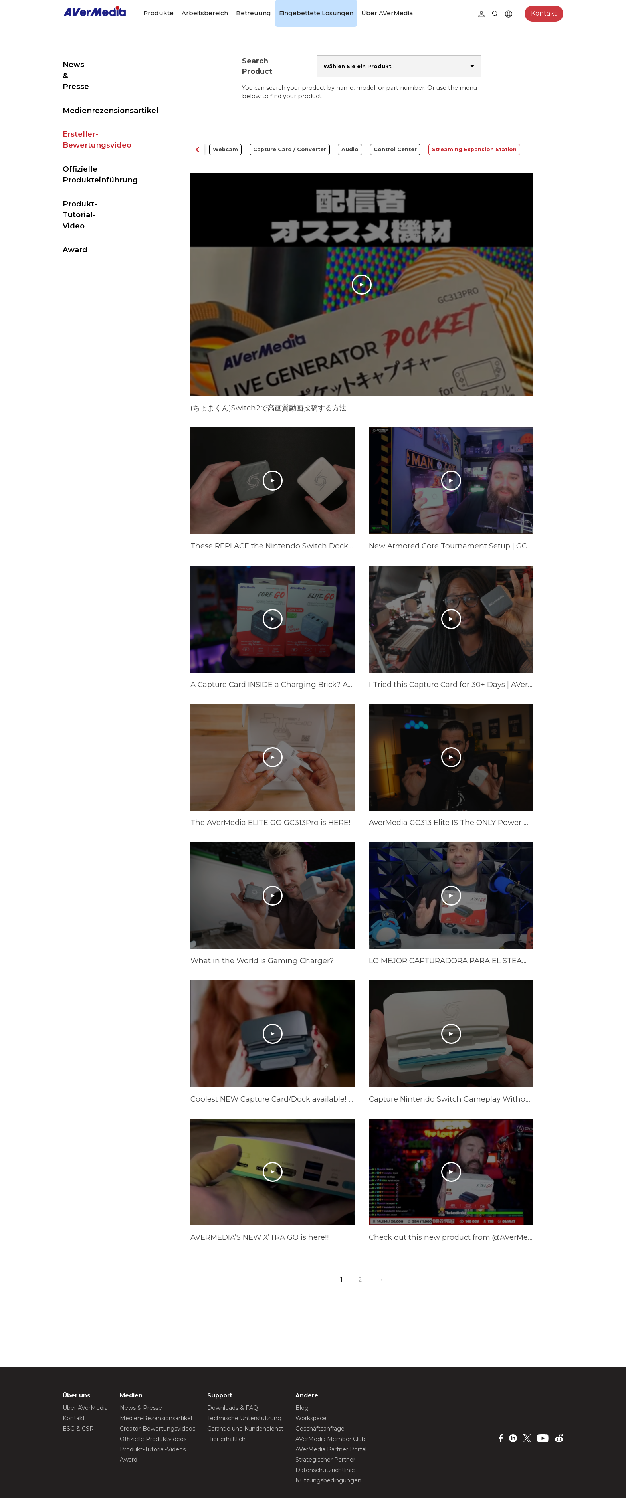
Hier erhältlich (226, 1393)
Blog (302, 1362)
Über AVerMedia (387, 13)
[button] (217, 150)
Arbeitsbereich (205, 13)
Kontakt (544, 13)
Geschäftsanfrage (320, 1383)
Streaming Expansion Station (476, 149)
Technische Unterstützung (244, 1372)
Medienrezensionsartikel (110, 88)
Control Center (397, 149)
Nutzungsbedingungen (328, 1435)
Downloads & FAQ (232, 1362)
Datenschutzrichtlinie (325, 1424)
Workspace (311, 1372)
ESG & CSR (78, 1383)
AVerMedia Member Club (330, 1393)
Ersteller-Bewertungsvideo (97, 117)
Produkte (158, 13)
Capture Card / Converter (291, 149)
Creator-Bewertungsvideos (157, 1383)
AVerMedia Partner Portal (330, 1403)
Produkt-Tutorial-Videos (153, 1403)
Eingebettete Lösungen (316, 13)
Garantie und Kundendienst (245, 1383)
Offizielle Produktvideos (153, 1393)
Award (75, 205)
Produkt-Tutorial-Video (107, 181)
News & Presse (91, 64)
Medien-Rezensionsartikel (156, 1372)
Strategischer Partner (325, 1414)
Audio (352, 149)
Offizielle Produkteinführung (100, 152)
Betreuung (253, 13)
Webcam (227, 149)
